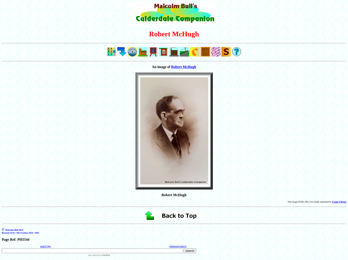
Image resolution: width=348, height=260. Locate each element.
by (104, 255)
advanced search (178, 246)
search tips (45, 246)
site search (93, 255)
